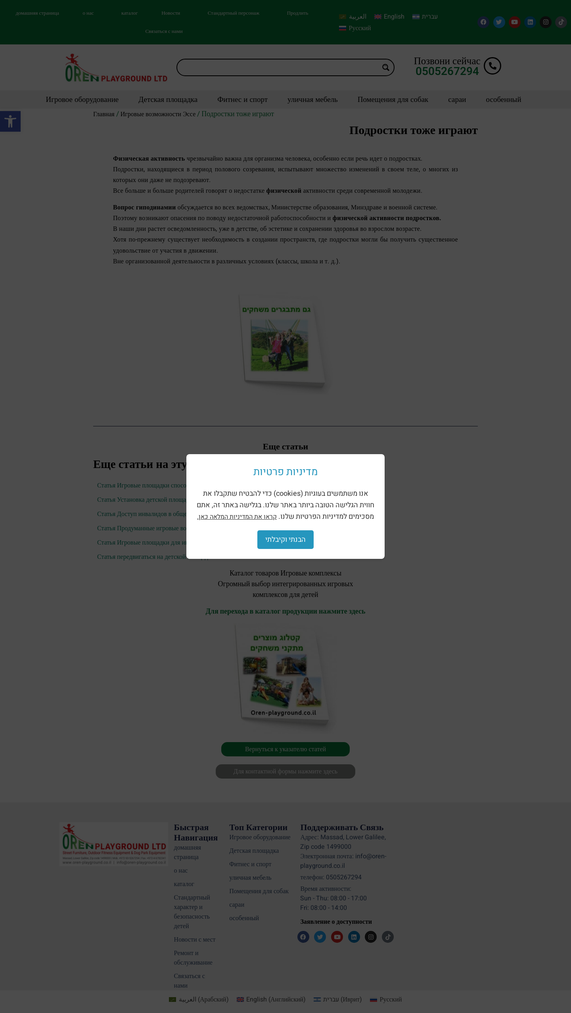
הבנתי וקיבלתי (285, 539)
